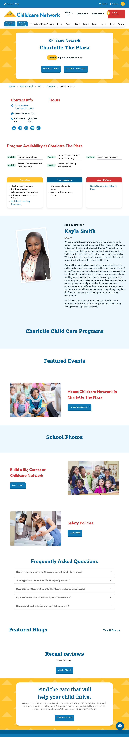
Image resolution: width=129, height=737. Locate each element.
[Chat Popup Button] (120, 726)
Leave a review (64, 670)
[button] (32, 24)
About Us (69, 14)
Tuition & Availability (76, 69)
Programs (82, 13)
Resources (98, 13)
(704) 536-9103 (33, 120)
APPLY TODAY (18, 485)
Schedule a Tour (51, 69)
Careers (115, 4)
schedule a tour (64, 718)
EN (123, 4)
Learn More (75, 533)
